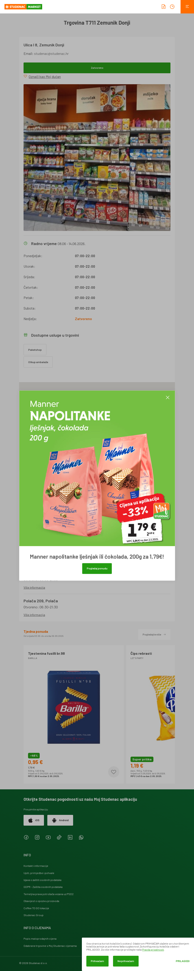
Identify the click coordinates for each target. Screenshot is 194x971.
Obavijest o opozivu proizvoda (41, 900)
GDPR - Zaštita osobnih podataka (43, 886)
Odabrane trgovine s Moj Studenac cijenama (50, 945)
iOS (33, 820)
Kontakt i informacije (36, 865)
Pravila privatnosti (153, 949)
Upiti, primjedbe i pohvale (39, 872)
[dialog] (138, 954)
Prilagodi (183, 961)
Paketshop (35, 349)
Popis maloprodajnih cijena (40, 938)
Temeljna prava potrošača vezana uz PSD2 (49, 894)
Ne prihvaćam (126, 960)
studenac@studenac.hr (51, 53)
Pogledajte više (154, 634)
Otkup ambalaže (38, 362)
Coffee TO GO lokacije (36, 908)
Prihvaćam (97, 960)
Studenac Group (34, 915)
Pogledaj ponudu (97, 568)
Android (60, 820)
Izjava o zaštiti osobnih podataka (42, 879)
